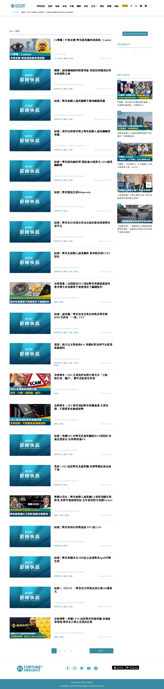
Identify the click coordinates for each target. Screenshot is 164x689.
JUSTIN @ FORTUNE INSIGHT (66, 267)
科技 (86, 6)
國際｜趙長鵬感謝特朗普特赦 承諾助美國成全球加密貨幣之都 (82, 72)
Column (58, 58)
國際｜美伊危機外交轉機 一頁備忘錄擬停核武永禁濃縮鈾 (47, 12)
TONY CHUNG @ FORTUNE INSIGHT (69, 84)
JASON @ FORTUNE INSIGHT (66, 298)
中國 (72, 6)
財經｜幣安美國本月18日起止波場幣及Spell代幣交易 (82, 559)
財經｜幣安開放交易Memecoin (72, 192)
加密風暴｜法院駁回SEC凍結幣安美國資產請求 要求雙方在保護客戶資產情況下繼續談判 (82, 285)
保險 (116, 6)
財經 (50, 6)
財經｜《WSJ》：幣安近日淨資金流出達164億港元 (83, 590)
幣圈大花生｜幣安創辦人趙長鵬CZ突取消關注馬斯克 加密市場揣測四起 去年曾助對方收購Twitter (83, 498)
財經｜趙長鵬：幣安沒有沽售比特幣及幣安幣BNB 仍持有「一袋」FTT (81, 316)
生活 (93, 6)
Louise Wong (59, 54)
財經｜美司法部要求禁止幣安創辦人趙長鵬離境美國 (82, 133)
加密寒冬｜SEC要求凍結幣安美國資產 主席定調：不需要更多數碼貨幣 (81, 407)
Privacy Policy (87, 682)
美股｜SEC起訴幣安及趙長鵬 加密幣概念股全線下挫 (82, 468)
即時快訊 (41, 6)
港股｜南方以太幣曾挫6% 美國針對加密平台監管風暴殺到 (83, 346)
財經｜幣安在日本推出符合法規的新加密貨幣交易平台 (82, 224)
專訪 (102, 6)
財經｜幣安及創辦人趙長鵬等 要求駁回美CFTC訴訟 (82, 255)
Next (100, 650)
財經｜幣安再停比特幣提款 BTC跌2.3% (78, 527)
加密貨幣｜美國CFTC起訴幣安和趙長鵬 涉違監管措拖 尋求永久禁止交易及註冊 (82, 620)
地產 (57, 6)
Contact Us (75, 682)
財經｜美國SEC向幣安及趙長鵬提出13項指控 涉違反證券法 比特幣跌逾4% (82, 438)
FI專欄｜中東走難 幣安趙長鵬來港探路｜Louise (82, 40)
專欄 (109, 6)
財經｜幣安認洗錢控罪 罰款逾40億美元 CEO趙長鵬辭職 (83, 163)
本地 (64, 6)
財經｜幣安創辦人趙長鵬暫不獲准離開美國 (79, 101)
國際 (79, 6)
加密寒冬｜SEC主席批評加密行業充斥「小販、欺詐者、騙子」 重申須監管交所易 (82, 377)
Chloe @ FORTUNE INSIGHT (66, 450)
